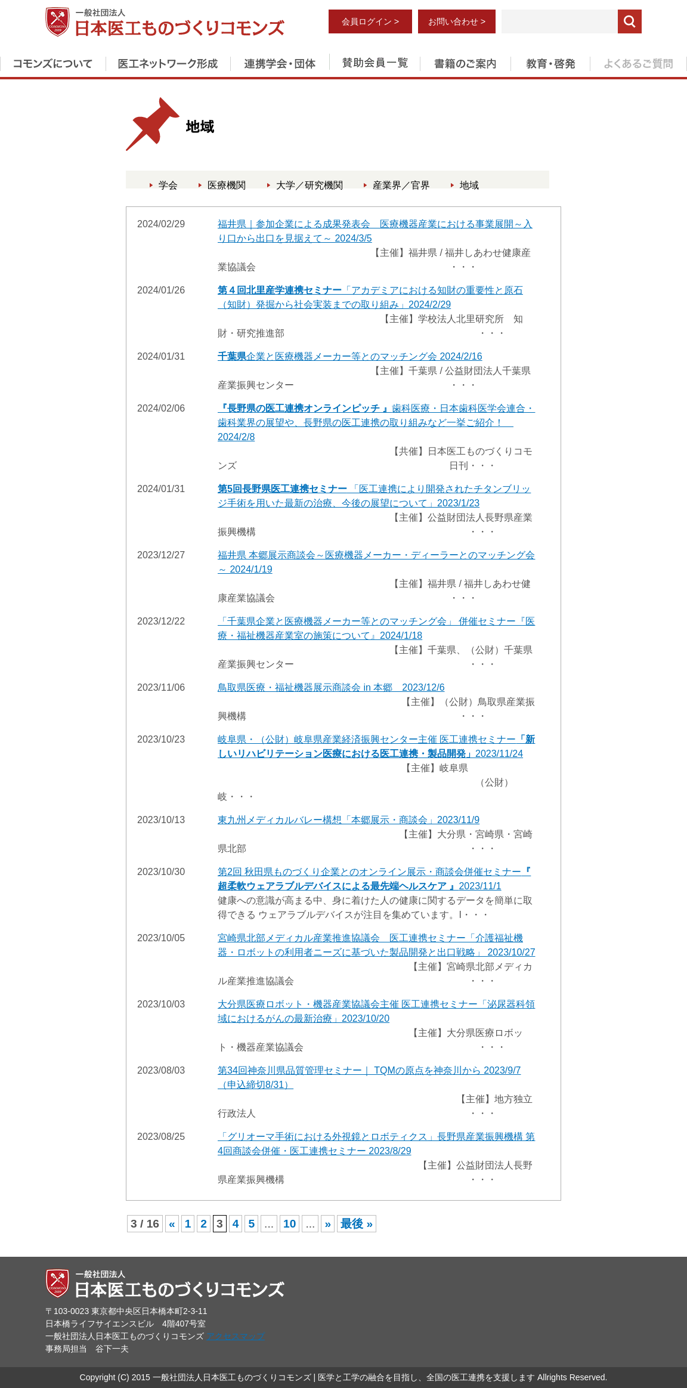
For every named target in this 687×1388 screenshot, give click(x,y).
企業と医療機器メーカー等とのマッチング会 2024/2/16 (350, 356)
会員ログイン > (370, 21)
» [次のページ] (327, 1223)
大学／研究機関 (309, 185)
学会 (168, 185)
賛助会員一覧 (374, 61)
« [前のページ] (172, 1223)
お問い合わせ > (456, 21)
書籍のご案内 (465, 61)
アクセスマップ (235, 1336)
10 (289, 1223)
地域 (469, 185)
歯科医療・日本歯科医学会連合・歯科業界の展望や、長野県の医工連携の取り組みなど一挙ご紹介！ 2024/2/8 (376, 422)
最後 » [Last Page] (357, 1223)
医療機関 (227, 185)
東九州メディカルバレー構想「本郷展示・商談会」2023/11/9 (348, 820)
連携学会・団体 (279, 61)
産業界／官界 (401, 185)
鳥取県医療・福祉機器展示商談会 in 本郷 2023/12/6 (331, 687)
